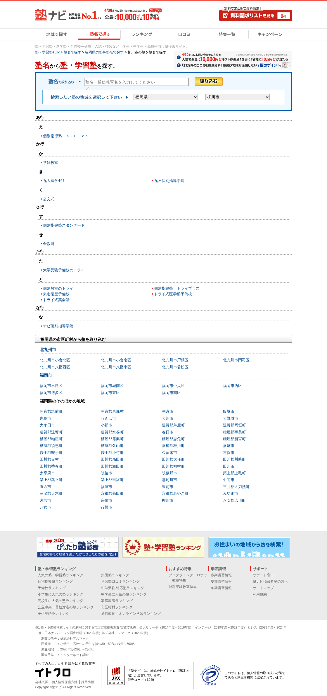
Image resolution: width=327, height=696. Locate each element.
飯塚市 (228, 411)
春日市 (167, 432)
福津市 (106, 487)
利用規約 (260, 594)
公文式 (48, 199)
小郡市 (106, 425)
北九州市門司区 (236, 360)
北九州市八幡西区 (55, 367)
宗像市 (106, 500)
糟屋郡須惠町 (51, 445)
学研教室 (50, 162)
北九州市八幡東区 (116, 367)
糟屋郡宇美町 (234, 432)
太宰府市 (47, 473)
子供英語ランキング (53, 614)
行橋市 (106, 507)
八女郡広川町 (234, 500)
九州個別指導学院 (169, 180)
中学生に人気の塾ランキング (124, 594)
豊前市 (167, 487)
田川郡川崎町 (234, 459)
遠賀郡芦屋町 (173, 425)
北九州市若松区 (175, 367)
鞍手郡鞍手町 (51, 452)
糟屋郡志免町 (173, 439)
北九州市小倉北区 (55, 360)
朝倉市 (167, 411)
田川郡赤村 (49, 459)
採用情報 (87, 682)
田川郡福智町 (173, 466)
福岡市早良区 (51, 385)
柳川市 (167, 500)
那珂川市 (169, 480)
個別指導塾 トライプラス (177, 288)
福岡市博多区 (51, 392)
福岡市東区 (110, 392)
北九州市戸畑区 (175, 360)
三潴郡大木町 (51, 493)
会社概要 (41, 682)
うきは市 (108, 418)
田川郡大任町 (173, 459)
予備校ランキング (52, 588)
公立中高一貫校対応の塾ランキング (66, 607)
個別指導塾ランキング (55, 581)
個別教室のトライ (58, 288)
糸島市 (45, 418)
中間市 (228, 480)
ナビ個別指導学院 (58, 326)
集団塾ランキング (115, 575)
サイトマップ (263, 588)
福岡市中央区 (173, 385)
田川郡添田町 (112, 466)
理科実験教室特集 (183, 587)
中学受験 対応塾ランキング (122, 588)
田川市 (228, 466)
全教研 (48, 244)
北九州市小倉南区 (116, 360)
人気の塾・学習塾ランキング (60, 575)
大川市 (167, 418)
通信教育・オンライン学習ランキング (131, 614)
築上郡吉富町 (112, 480)
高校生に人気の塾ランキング (60, 601)
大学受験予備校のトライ (64, 270)
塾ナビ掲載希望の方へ (270, 581)
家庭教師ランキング (117, 601)
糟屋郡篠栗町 (112, 439)
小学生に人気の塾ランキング (60, 594)
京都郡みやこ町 (175, 493)
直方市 (45, 487)
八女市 (45, 507)
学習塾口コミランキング (120, 581)
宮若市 (45, 500)
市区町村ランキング (117, 607)
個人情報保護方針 (64, 682)
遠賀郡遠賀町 (51, 432)
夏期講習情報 (221, 581)
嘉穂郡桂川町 (173, 445)
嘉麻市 (228, 445)
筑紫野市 (169, 473)
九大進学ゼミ (54, 180)
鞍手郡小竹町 (112, 452)
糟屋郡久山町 (112, 445)
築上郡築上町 (51, 480)
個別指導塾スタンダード (64, 225)
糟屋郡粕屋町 (51, 439)
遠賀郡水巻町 (112, 432)
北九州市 (48, 349)
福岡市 (46, 375)
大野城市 (230, 418)
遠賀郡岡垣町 (234, 425)
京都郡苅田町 (112, 493)
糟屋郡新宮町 (234, 439)
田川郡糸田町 (112, 459)
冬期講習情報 (221, 588)
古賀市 (228, 452)
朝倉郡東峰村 (112, 411)
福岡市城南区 (112, 385)
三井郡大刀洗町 (236, 487)
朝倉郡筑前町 (51, 411)
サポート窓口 (263, 575)
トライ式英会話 (56, 300)
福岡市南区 (171, 392)
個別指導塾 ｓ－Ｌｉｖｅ (66, 136)
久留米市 (169, 452)
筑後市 (106, 473)
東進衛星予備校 (56, 294)
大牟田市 (47, 425)
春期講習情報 (221, 575)
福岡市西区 (232, 385)
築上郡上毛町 (234, 473)
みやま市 (230, 493)
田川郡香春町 (51, 466)
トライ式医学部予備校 (173, 294)
